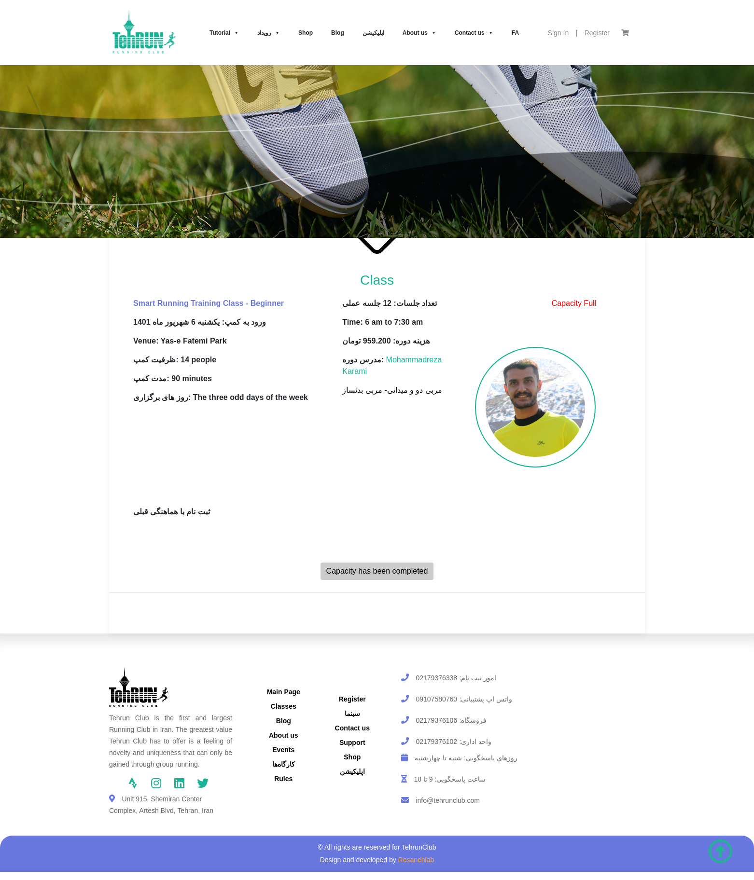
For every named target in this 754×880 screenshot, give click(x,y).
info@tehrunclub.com (448, 800)
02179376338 (436, 678)
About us (419, 32)
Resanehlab (416, 860)
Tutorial (224, 32)
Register (597, 33)
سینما (352, 713)
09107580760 (436, 699)
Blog (337, 32)
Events (283, 750)
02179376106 (436, 720)
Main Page (283, 692)
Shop (305, 32)
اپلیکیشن (373, 32)
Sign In (558, 33)
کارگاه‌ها (283, 764)
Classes (283, 706)
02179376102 (436, 741)
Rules (283, 779)
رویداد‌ (268, 32)
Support (352, 742)
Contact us (474, 32)
